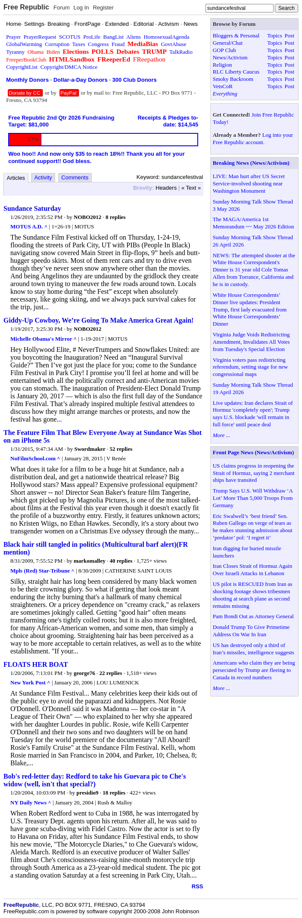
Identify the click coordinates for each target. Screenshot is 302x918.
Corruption (57, 44)
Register (103, 7)
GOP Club (224, 50)
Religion (222, 65)
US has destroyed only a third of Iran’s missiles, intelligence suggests (253, 649)
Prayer (13, 37)
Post (289, 35)
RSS (197, 886)
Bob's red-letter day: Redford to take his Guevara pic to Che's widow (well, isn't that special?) (94, 780)
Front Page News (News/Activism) (253, 452)
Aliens (133, 37)
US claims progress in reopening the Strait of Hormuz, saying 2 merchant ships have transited (254, 473)
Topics (274, 35)
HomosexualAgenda (166, 37)
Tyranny (15, 52)
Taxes (78, 44)
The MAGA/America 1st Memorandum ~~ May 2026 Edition (253, 223)
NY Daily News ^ (30, 802)
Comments (74, 177)
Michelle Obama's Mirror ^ (43, 339)
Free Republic (26, 7)
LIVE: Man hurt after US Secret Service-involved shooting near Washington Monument (249, 183)
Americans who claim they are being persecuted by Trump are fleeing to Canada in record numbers (254, 670)
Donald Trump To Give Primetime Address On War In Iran (251, 631)
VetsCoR (223, 86)
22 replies (111, 673)
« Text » (191, 188)
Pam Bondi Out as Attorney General (253, 616)
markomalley (90, 561)
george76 (84, 673)
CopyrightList (21, 67)
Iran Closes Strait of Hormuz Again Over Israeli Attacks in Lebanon (253, 569)
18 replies (114, 792)
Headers (166, 188)
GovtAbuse (173, 44)
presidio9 (88, 792)
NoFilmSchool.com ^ (35, 458)
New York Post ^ (30, 682)
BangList (113, 37)
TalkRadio (181, 52)
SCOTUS (70, 37)
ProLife (91, 37)
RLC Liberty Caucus (236, 71)
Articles (16, 178)
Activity (43, 177)
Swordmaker (89, 449)
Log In (81, 7)
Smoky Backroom (233, 79)
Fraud (118, 44)
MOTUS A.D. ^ (28, 226)
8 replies (115, 217)
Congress (98, 44)
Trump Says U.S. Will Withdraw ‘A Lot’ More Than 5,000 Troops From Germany (253, 497)
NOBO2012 (87, 217)
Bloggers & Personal (236, 35)
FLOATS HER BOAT (35, 664)
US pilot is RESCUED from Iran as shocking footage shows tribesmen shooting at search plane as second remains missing (253, 595)
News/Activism (230, 57)
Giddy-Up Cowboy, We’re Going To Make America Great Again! (98, 320)
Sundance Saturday (32, 208)
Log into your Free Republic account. (253, 138)
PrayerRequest (40, 37)
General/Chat (228, 43)
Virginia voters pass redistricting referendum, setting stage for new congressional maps (250, 367)
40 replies (120, 561)
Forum (61, 7)
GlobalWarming (24, 44)
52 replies (120, 449)
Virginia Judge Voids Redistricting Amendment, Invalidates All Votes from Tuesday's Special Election (251, 341)
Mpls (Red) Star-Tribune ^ (42, 570)
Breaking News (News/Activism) (251, 163)
